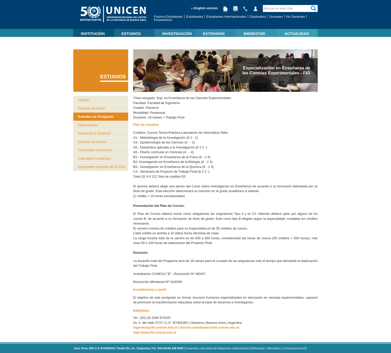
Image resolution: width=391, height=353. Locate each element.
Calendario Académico (94, 158)
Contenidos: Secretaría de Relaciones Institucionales (217, 348)
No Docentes (295, 16)
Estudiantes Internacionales (226, 16)
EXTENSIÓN (214, 33)
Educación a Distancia (94, 133)
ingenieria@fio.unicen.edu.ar (155, 327)
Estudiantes (194, 16)
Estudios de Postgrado (96, 116)
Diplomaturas (88, 125)
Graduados (258, 16)
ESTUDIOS (131, 33)
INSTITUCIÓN (93, 33)
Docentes (276, 16)
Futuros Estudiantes (168, 16)
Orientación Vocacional (94, 150)
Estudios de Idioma (92, 142)
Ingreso (83, 100)
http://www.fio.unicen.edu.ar (155, 332)
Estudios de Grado (91, 108)
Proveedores (163, 20)
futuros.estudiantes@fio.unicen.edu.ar (209, 327)
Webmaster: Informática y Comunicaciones (277, 348)
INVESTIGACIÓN (177, 33)
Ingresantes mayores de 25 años (101, 167)
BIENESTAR (254, 33)
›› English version (204, 8)
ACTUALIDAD (297, 33)
